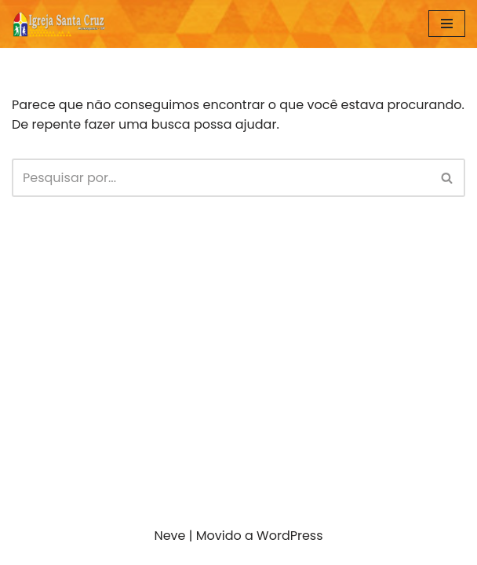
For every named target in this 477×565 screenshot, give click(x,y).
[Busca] (221, 178)
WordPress (290, 536)
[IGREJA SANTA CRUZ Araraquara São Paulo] (59, 24)
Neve (169, 536)
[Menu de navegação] (446, 23)
